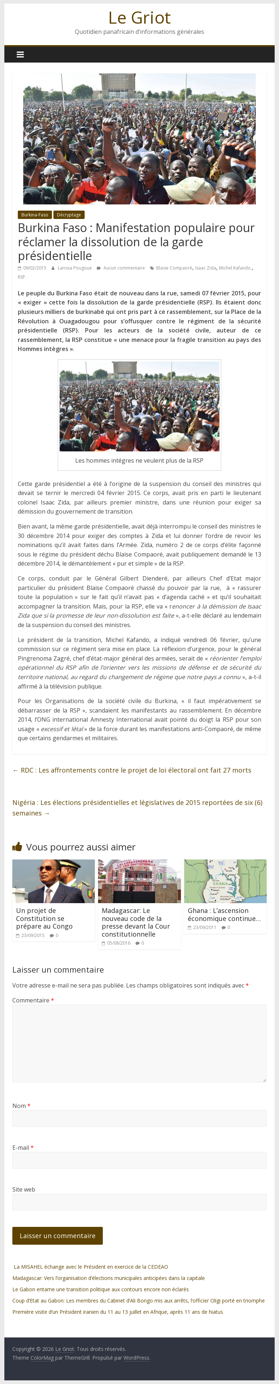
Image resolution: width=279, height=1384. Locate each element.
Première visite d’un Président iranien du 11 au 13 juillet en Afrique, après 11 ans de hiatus (117, 1311)
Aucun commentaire (121, 268)
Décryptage (69, 215)
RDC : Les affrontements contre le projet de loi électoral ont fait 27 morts (131, 770)
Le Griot (139, 17)
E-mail (23, 1148)
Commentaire (33, 1000)
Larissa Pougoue (75, 268)
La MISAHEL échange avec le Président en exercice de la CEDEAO (90, 1266)
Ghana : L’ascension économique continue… (224, 914)
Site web (23, 1189)
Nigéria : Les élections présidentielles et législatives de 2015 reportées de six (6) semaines (137, 807)
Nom (21, 1106)
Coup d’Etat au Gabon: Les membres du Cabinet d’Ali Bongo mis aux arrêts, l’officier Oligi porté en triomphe (138, 1300)
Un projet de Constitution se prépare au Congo (44, 918)
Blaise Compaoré (174, 268)
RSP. (22, 277)
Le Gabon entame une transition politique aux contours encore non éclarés (100, 1289)
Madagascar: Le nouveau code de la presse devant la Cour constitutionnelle (136, 922)
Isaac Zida (205, 268)
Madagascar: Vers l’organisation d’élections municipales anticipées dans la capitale (108, 1278)
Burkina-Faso (34, 215)
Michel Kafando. (235, 268)
